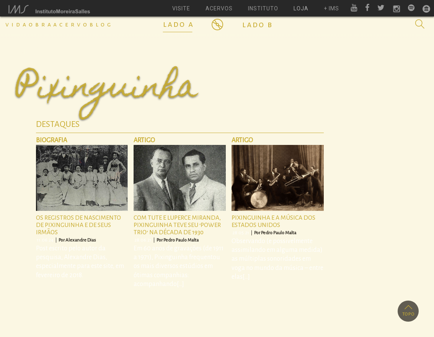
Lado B (257, 24)
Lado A (178, 24)
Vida (17, 24)
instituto (263, 8)
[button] (419, 24)
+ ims (331, 8)
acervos (219, 8)
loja (301, 8)
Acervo (71, 24)
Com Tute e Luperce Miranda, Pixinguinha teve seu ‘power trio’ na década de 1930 (177, 224)
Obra (41, 24)
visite (181, 8)
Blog (101, 24)
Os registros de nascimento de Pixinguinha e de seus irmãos (78, 224)
